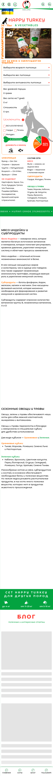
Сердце (9, 130)
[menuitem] (6, 771)
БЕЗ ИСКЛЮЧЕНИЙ (14, 126)
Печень (20, 130)
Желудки (10, 134)
